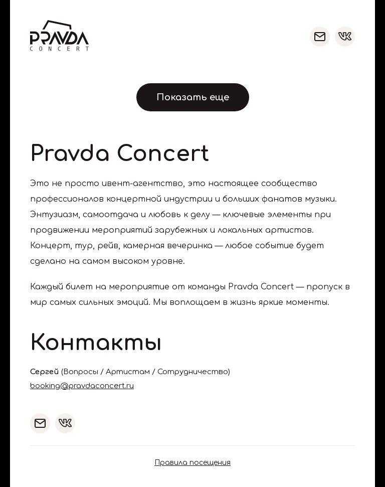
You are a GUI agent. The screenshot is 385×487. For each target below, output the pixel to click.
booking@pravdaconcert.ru (82, 386)
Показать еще (192, 97)
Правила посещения (192, 462)
